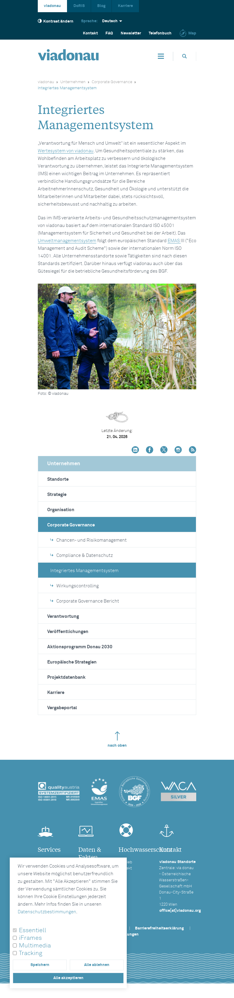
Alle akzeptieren (68, 978)
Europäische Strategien (72, 662)
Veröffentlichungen (67, 631)
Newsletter (131, 33)
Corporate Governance (112, 82)
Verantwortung (63, 616)
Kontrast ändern (55, 21)
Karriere (125, 6)
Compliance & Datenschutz (81, 555)
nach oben (117, 739)
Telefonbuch (160, 33)
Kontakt (90, 33)
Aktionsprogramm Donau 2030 (79, 647)
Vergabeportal (62, 708)
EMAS (174, 241)
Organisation (60, 510)
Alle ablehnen (96, 965)
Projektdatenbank (66, 677)
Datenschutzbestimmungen (47, 912)
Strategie (56, 494)
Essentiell (32, 930)
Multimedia (35, 946)
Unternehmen (73, 82)
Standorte (58, 479)
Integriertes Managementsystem (84, 570)
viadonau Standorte (177, 862)
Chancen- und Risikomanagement (88, 540)
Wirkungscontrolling (74, 586)
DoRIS (79, 6)
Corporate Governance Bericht (84, 601)
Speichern (39, 965)
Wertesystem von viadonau (66, 151)
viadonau (52, 6)
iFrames (30, 938)
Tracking (30, 953)
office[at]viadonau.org (180, 911)
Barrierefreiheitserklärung (159, 928)
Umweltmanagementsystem (67, 241)
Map (187, 33)
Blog (101, 6)
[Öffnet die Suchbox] (184, 56)
